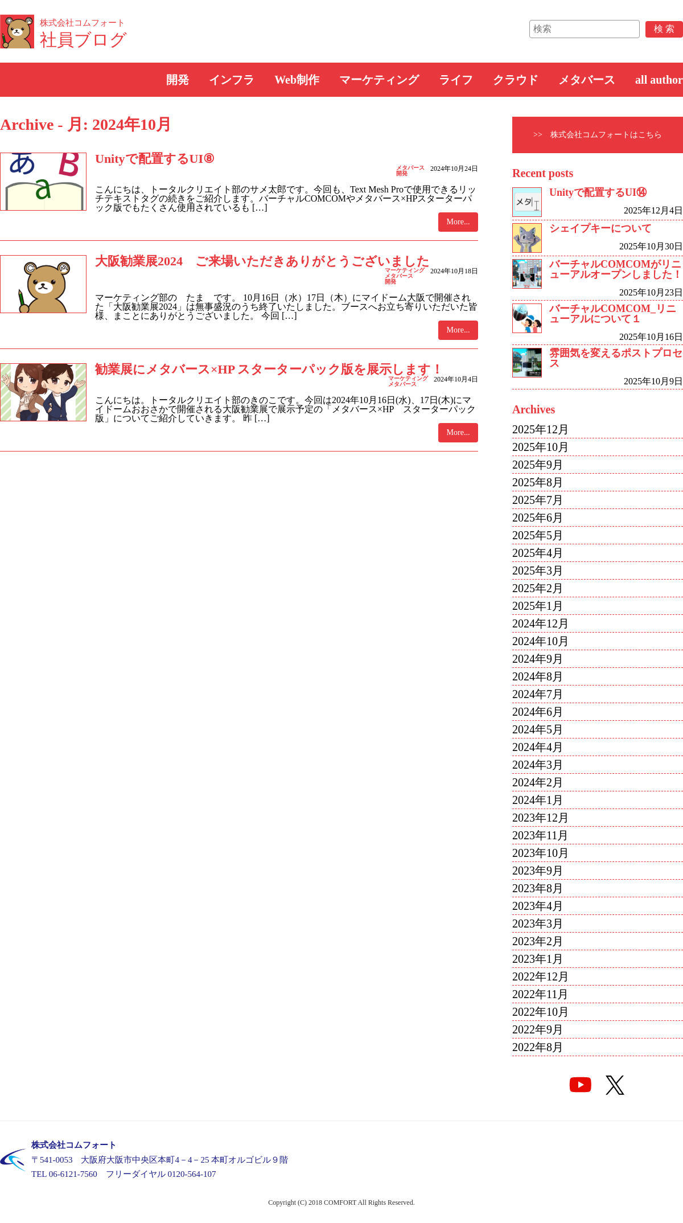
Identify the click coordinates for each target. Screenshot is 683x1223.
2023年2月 (537, 941)
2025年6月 (537, 517)
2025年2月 (537, 588)
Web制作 (296, 79)
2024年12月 (540, 623)
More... (458, 221)
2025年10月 (540, 447)
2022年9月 (537, 1029)
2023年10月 (540, 853)
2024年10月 (540, 641)
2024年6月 (537, 711)
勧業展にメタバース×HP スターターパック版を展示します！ (269, 369)
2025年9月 (537, 464)
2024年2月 (537, 782)
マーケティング (379, 79)
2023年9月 (537, 870)
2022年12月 (540, 976)
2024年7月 (537, 694)
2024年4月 (537, 747)
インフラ (231, 79)
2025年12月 (540, 429)
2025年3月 (537, 570)
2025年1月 (537, 606)
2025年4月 (537, 553)
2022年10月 (540, 1012)
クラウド (515, 79)
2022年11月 (540, 994)
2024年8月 (537, 676)
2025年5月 (537, 535)
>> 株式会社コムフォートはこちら (597, 134)
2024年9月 (537, 658)
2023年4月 (537, 906)
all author (659, 79)
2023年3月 (537, 923)
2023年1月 (537, 959)
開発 (177, 79)
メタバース (586, 79)
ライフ (456, 79)
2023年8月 (537, 888)
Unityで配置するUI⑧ (155, 158)
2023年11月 (540, 835)
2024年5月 (537, 729)
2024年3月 (537, 764)
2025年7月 (537, 500)
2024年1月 (537, 800)
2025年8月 (537, 482)
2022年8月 (537, 1047)
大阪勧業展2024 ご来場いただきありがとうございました (262, 261)
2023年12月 (540, 817)
